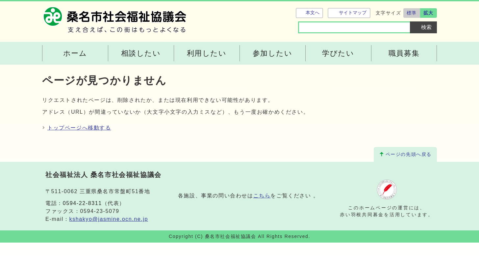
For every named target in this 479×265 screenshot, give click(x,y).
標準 (412, 12)
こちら (262, 195)
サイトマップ (352, 12)
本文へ (312, 12)
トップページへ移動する (79, 128)
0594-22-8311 (82, 203)
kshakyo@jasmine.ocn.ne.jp (108, 219)
